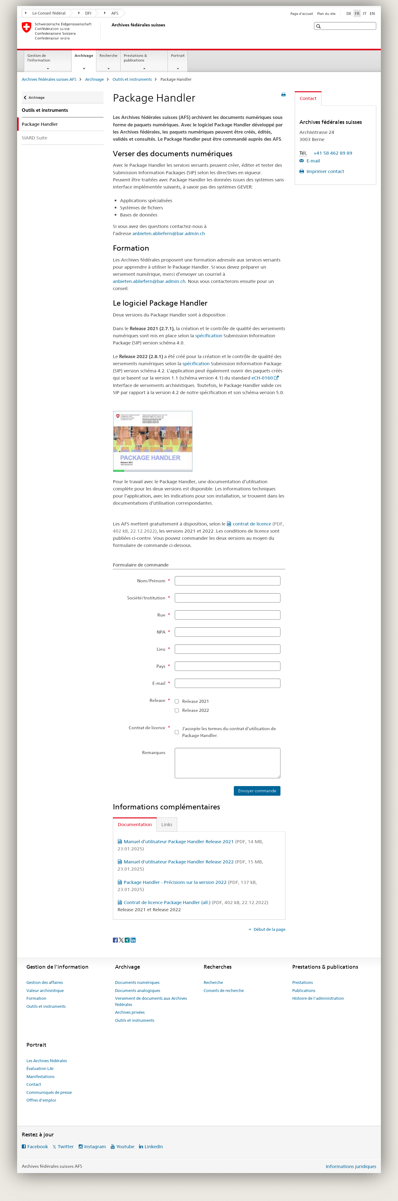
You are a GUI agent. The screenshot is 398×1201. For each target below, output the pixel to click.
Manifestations (40, 1076)
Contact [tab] (308, 98)
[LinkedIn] (133, 939)
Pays (160, 666)
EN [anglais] (372, 13)
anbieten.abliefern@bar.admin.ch (168, 233)
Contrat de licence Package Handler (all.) (196, 902)
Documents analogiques (137, 990)
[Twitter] (122, 939)
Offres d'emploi (41, 1100)
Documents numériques (137, 982)
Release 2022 (195, 710)
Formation (36, 998)
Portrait (178, 55)
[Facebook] (116, 939)
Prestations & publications (135, 57)
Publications (303, 990)
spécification (208, 336)
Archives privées (130, 1012)
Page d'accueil (301, 13)
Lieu (161, 649)
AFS (111, 13)
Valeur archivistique (45, 990)
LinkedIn (154, 1146)
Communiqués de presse (49, 1092)
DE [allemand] (348, 13)
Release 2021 (195, 701)
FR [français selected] (357, 13)
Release (157, 700)
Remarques (153, 752)
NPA (161, 632)
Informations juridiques (351, 1166)
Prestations (302, 982)
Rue (161, 614)
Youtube (125, 1146)
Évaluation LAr (40, 1068)
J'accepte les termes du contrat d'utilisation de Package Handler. (229, 732)
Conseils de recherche (224, 990)
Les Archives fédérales (46, 1060)
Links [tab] (166, 824)
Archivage (85, 57)
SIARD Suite (34, 138)
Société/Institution (146, 597)
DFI (85, 13)
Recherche (109, 55)
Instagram (95, 1146)
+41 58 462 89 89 (333, 153)
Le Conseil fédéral (45, 13)
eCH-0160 (262, 378)
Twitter (66, 1146)
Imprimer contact (324, 171)
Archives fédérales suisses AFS (49, 79)
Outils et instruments (132, 79)
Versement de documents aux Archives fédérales (151, 1001)
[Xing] (128, 939)
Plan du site (326, 13)
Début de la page (269, 929)
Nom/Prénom (151, 580)
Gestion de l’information (38, 57)
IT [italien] (364, 13)
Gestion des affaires (44, 982)
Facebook (37, 1146)
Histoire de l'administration (318, 998)
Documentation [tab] (135, 824)
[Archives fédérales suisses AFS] (110, 30)
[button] (319, 26)
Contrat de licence (147, 727)
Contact (33, 1084)
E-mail (158, 683)
